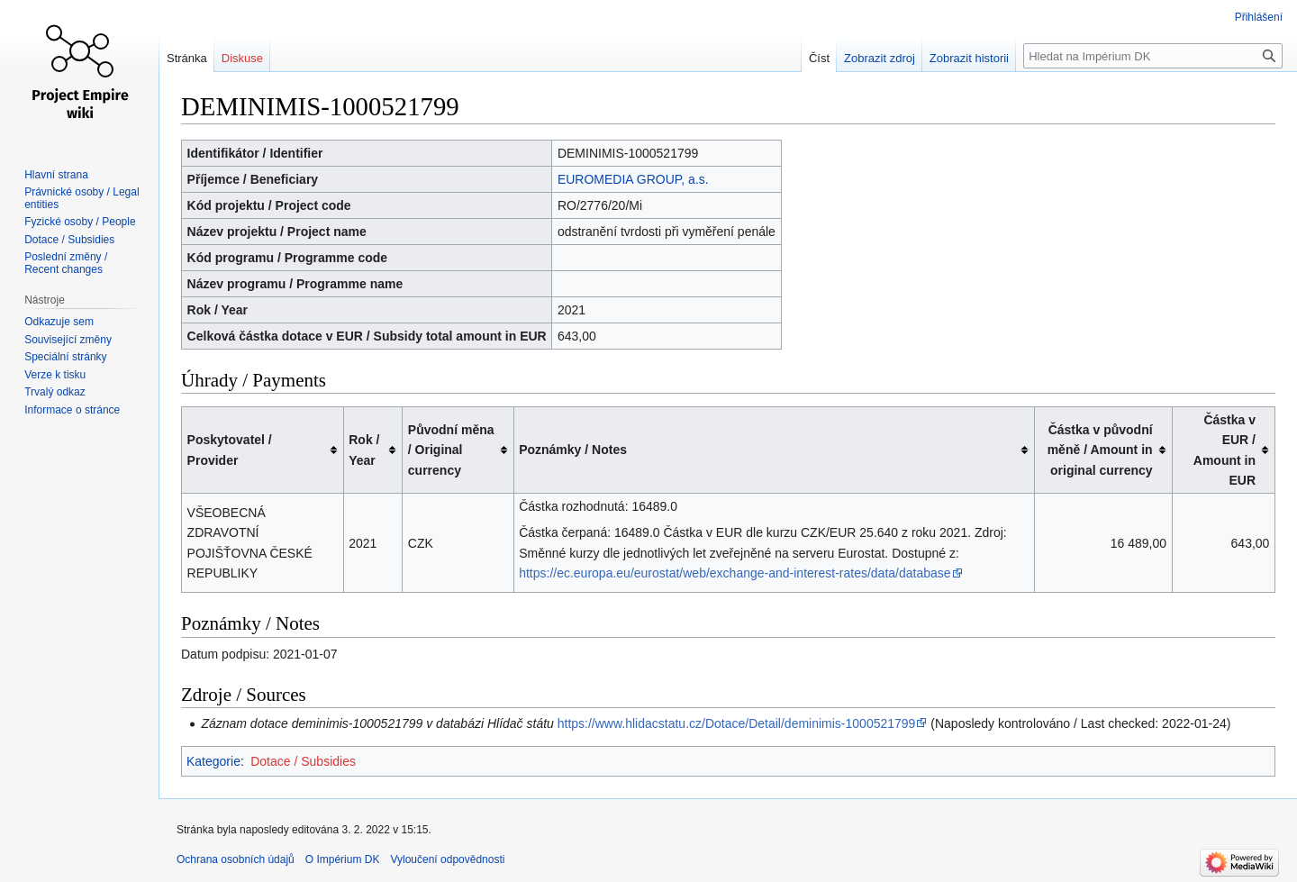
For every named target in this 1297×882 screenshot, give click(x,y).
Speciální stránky (65, 356)
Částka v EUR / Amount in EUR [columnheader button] (1224, 450)
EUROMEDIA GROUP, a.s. (633, 179)
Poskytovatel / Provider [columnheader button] (229, 449)
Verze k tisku (55, 374)
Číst (819, 58)
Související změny (68, 339)
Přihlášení (1259, 17)
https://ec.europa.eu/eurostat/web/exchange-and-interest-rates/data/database (734, 573)
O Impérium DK (342, 859)
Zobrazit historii (969, 58)
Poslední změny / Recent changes (65, 263)
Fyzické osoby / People (79, 221)
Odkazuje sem (59, 321)
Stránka (187, 58)
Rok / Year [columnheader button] (364, 449)
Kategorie (213, 761)
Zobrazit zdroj (879, 58)
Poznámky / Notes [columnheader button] (573, 449)
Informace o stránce (72, 410)
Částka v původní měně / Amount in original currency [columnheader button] (1100, 450)
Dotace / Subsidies (303, 761)
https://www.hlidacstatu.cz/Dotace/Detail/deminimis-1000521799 (737, 723)
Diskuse (242, 58)
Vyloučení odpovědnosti (447, 859)
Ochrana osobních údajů (236, 859)
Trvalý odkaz (55, 392)
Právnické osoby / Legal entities (81, 198)
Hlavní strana (56, 174)
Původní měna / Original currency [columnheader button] (451, 450)
